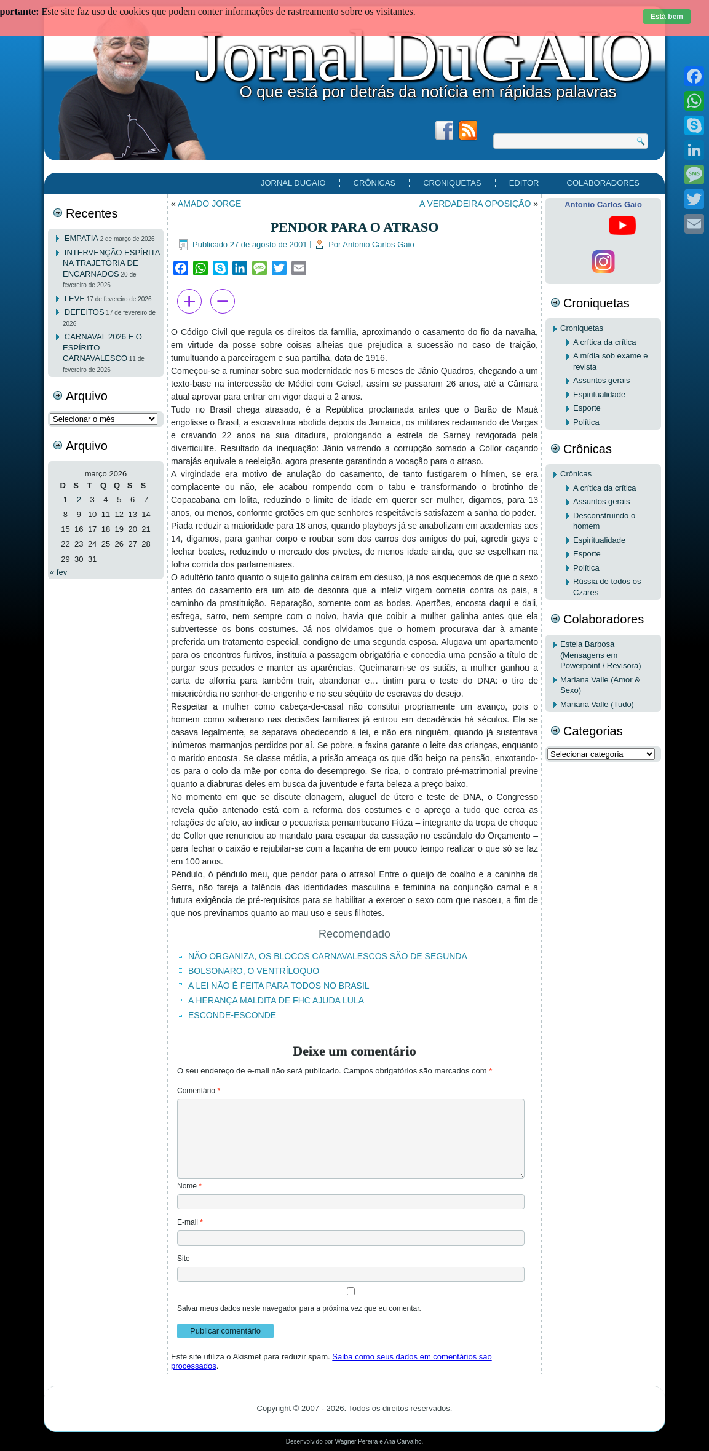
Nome (189, 1186)
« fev (58, 572)
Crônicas (375, 183)
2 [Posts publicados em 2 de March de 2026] (79, 499)
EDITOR (524, 183)
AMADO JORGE (209, 203)
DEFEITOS (85, 312)
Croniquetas (452, 183)
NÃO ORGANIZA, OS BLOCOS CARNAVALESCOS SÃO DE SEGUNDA (327, 956)
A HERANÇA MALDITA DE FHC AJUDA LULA (276, 1000)
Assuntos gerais (601, 380)
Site (183, 1258)
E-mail (190, 1222)
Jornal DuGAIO (423, 56)
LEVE (75, 298)
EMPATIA (81, 238)
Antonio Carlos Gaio (378, 244)
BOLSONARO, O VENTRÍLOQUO (253, 971)
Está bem (667, 16)
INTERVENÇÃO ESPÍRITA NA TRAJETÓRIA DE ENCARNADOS (111, 263)
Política (586, 422)
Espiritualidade (599, 394)
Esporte (587, 408)
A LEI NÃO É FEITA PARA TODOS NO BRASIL (279, 985)
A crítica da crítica (604, 342)
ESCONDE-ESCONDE (232, 1015)
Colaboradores (603, 183)
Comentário (198, 1090)
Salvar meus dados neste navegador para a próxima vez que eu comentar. (299, 1308)
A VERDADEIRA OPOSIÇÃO (475, 203)
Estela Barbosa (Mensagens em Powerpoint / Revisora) (600, 654)
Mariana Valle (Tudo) (597, 704)
